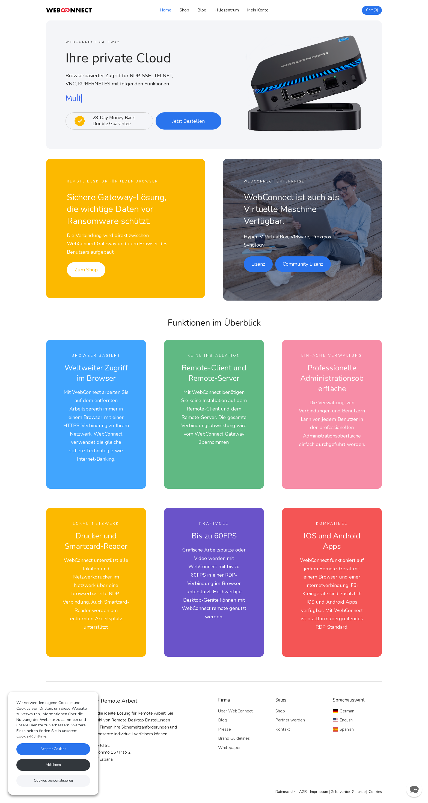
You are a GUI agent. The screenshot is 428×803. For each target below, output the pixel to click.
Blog (201, 10)
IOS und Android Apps (332, 541)
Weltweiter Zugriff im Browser (96, 373)
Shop (184, 10)
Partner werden (290, 720)
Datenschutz (285, 791)
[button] (414, 789)
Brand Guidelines (234, 738)
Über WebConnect (235, 711)
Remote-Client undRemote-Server (214, 373)
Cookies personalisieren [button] (53, 780)
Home (165, 10)
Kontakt (282, 729)
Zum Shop (86, 269)
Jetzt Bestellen (188, 121)
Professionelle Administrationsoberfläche (332, 378)
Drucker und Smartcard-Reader (96, 541)
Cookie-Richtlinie (31, 736)
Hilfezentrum (227, 10)
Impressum (319, 791)
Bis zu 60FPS (214, 536)
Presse (224, 729)
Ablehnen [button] (53, 764)
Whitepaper (229, 747)
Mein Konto (258, 10)
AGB (303, 791)
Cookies (375, 791)
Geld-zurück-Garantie (348, 791)
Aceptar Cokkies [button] (53, 749)
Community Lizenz (303, 264)
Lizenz (258, 264)
